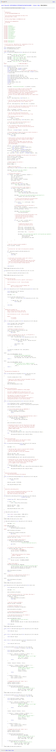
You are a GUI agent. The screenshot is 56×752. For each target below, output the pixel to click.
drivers (35, 5)
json (54, 750)
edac (39, 5)
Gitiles (7, 750)
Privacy (9, 750)
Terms (12, 750)
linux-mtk (6, 5)
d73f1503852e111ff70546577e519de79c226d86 (20, 5)
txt (51, 750)
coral (2, 5)
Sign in (54, 1)
